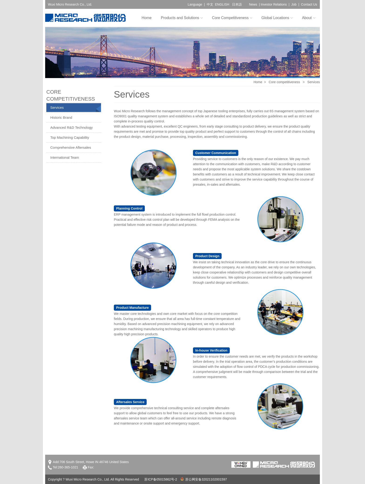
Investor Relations (274, 4)
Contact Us (309, 4)
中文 (210, 4)
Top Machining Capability (69, 137)
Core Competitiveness (230, 18)
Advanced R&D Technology (71, 127)
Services (57, 107)
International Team (64, 157)
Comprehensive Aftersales (70, 147)
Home (147, 18)
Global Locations (275, 18)
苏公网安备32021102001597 (204, 479)
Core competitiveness (284, 82)
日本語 (237, 4)
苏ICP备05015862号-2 (160, 479)
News (253, 4)
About (307, 18)
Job (294, 4)
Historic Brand (61, 117)
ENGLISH (222, 4)
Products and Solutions (180, 18)
